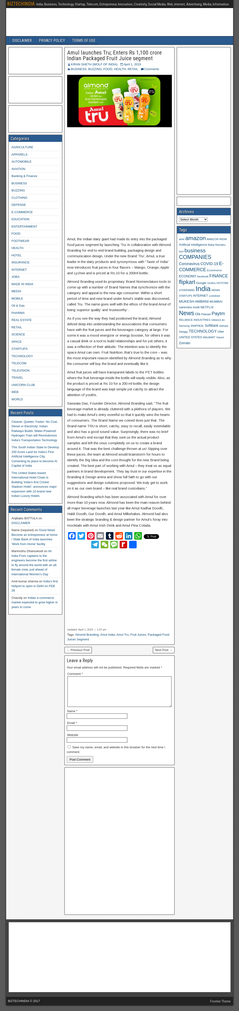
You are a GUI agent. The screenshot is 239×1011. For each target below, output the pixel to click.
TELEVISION (21, 370)
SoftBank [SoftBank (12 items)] (211, 325)
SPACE (17, 341)
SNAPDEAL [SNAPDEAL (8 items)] (197, 325)
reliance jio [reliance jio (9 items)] (218, 319)
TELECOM (19, 363)
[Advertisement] (119, 182)
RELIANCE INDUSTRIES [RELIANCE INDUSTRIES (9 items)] (194, 319)
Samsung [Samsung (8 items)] (184, 325)
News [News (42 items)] (186, 313)
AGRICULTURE (22, 147)
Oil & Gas (18, 305)
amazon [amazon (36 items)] (195, 238)
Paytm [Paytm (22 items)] (218, 313)
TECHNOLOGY (22, 356)
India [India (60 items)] (203, 288)
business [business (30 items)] (194, 250)
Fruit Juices (138, 634)
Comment (75, 674)
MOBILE (17, 298)
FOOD (107, 69)
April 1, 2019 (132, 64)
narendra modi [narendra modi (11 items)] (189, 307)
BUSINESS (79, 69)
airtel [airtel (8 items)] (181, 239)
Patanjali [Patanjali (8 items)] (206, 314)
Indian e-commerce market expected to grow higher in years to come (35, 602)
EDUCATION (21, 219)
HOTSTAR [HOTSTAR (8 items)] (222, 283)
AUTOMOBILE (22, 161)
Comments (151, 69)
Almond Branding (87, 634)
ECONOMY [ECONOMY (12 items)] (187, 276)
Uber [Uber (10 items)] (220, 331)
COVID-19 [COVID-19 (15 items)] (209, 264)
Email (72, 728)
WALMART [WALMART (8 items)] (209, 337)
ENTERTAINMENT (24, 226)
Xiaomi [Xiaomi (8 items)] (220, 337)
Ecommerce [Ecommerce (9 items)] (214, 270)
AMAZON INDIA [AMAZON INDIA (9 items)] (217, 239)
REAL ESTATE (22, 320)
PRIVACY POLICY (52, 40)
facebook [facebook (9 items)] (203, 276)
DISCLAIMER (22, 40)
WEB (15, 392)
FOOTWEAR (20, 241)
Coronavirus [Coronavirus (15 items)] (189, 264)
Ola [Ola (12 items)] (197, 314)
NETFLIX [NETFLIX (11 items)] (207, 307)
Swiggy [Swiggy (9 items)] (183, 331)
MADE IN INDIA (22, 284)
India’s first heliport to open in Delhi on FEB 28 (35, 586)
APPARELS (20, 154)
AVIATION (19, 169)
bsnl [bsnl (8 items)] (181, 251)
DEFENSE (19, 205)
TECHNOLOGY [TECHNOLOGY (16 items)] (203, 331)
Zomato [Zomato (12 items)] (184, 343)
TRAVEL (17, 377)
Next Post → (163, 650)
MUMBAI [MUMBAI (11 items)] (216, 301)
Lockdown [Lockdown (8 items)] (214, 295)
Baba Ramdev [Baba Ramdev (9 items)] (217, 244)
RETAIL (133, 69)
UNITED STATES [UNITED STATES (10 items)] (190, 337)
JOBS (16, 277)
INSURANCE (21, 262)
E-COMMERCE (22, 212)
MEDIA (16, 291)
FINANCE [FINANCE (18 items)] (218, 276)
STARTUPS (20, 349)
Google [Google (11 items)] (201, 283)
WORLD (17, 399)
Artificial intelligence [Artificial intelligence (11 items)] (193, 244)
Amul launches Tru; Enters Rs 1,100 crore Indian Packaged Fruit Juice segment (114, 55)
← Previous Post (78, 650)
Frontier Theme (220, 1007)
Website (72, 740)
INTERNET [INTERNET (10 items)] (200, 295)
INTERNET (19, 269)
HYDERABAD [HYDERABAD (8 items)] (187, 290)
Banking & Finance (24, 176)
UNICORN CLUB (23, 385)
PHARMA (18, 313)
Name (72, 717)
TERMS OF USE (83, 40)
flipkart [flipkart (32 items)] (187, 282)
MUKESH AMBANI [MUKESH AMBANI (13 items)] (194, 301)
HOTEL (17, 255)
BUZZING (95, 69)
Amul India (107, 634)
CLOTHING (19, 197)
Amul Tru (122, 634)
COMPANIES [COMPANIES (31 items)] (195, 257)
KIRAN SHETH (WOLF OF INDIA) (94, 64)
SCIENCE (18, 334)
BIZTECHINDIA (21, 4)
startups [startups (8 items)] (223, 325)
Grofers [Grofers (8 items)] (211, 283)
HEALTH (120, 69)
